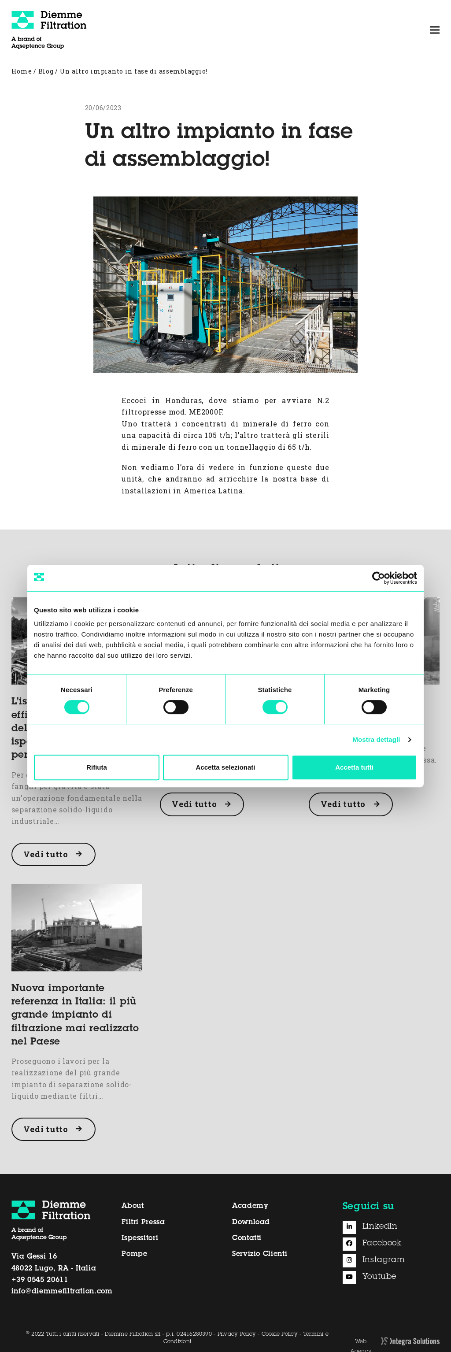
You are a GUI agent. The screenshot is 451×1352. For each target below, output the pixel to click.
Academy (250, 1206)
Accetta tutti (354, 767)
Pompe (134, 1254)
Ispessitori (140, 1238)
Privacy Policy (237, 1334)
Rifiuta (96, 767)
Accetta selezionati (225, 767)
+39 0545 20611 (39, 1280)
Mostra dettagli (376, 739)
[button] (435, 29)
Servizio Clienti (259, 1254)
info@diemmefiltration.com (62, 1291)
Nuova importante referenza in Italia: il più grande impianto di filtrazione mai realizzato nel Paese (75, 1015)
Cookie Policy (280, 1334)
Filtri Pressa (143, 1222)
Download (251, 1222)
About (133, 1206)
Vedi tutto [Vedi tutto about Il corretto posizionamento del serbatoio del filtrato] (343, 804)
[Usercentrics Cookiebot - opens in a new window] (378, 578)
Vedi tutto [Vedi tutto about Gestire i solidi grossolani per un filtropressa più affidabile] (194, 804)
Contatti (247, 1238)
